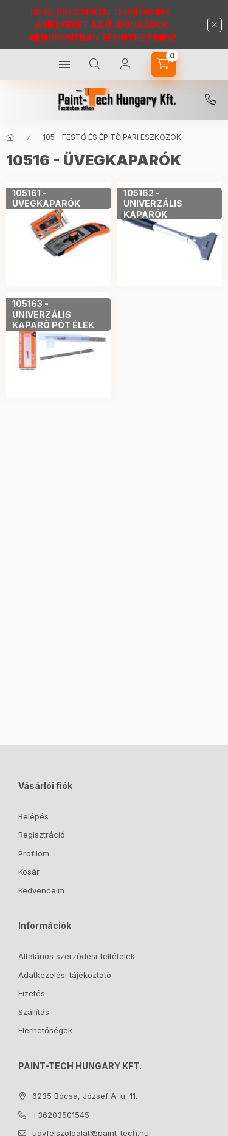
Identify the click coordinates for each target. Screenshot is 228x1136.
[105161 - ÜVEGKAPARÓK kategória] (58, 198)
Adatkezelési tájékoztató (64, 975)
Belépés (33, 816)
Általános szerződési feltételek (76, 956)
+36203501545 (210, 99)
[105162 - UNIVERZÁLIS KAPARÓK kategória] (169, 204)
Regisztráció (41, 834)
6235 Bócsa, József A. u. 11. (84, 1096)
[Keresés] (95, 64)
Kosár (29, 871)
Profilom (33, 853)
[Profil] (125, 64)
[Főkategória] (10, 137)
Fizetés (31, 993)
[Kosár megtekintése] (163, 64)
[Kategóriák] (64, 64)
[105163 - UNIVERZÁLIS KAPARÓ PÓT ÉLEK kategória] (58, 314)
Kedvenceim (41, 890)
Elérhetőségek (45, 1030)
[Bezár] (214, 25)
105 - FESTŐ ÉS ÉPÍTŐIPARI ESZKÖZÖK (112, 137)
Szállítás (33, 1012)
